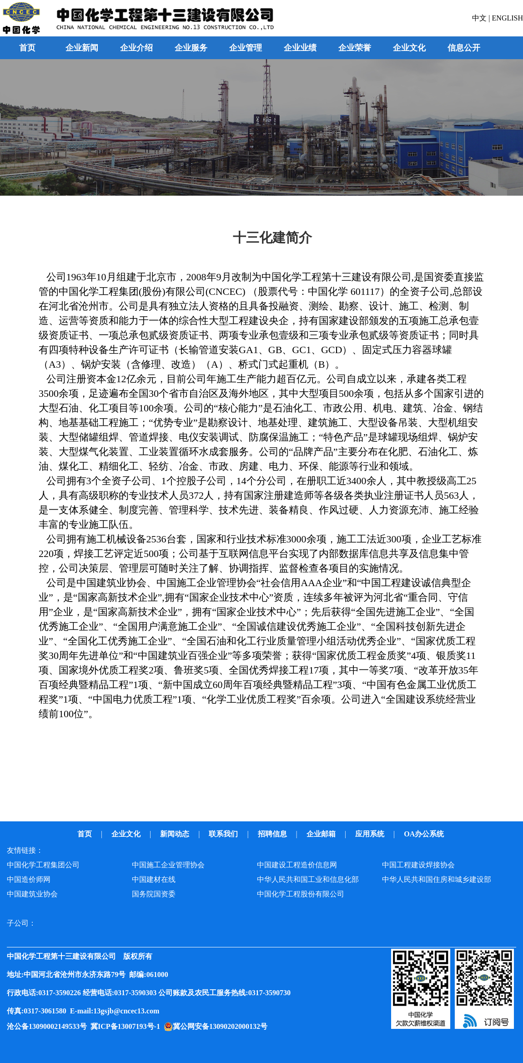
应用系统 (370, 834)
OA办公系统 (425, 834)
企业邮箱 (322, 834)
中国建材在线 (154, 879)
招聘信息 (273, 834)
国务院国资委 (154, 894)
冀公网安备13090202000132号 (222, 1026)
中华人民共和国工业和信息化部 (308, 879)
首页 (27, 47)
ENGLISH (507, 18)
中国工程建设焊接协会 (418, 865)
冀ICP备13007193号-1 (127, 1026)
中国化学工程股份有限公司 (300, 894)
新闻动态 (175, 834)
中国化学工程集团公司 (43, 865)
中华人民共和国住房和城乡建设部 (436, 879)
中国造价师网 (28, 879)
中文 (480, 18)
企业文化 (127, 834)
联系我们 (224, 834)
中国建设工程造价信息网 (297, 865)
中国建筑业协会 (32, 894)
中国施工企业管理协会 (168, 865)
